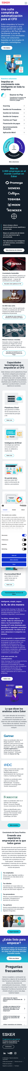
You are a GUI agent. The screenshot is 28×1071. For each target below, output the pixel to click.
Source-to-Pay (16, 95)
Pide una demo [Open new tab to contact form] (14, 958)
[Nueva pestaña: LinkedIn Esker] (4, 1053)
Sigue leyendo (14, 931)
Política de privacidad (7, 1061)
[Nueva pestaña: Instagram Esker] (15, 1053)
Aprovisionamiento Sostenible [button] (10, 128)
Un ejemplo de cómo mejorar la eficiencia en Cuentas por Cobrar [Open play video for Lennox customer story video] (14, 317)
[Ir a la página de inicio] (9, 1034)
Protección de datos (7, 1063)
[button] (14, 999)
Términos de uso (18, 1061)
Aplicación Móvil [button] (9, 132)
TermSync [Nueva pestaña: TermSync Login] (16, 1065)
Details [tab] (14, 509)
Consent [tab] (5, 509)
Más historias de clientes (14, 250)
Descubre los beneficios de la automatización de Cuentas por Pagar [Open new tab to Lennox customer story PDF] (14, 353)
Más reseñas (14, 825)
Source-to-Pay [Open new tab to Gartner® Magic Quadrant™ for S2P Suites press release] (15, 754)
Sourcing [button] (6, 106)
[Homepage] (6, 2)
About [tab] (23, 509)
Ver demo (7, 48)
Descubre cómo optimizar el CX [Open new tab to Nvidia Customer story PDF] (12, 283)
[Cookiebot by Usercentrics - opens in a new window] (20, 506)
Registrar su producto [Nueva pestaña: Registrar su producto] (7, 1065)
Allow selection (14, 559)
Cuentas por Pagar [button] (10, 120)
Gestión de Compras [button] (10, 116)
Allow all (14, 555)
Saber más (9, 420)
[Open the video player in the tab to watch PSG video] (14, 926)
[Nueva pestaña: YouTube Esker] (10, 1053)
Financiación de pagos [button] (11, 123)
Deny (14, 564)
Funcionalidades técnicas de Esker (14, 593)
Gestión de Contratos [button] (11, 113)
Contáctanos (8, 1046)
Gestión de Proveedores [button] (12, 109)
